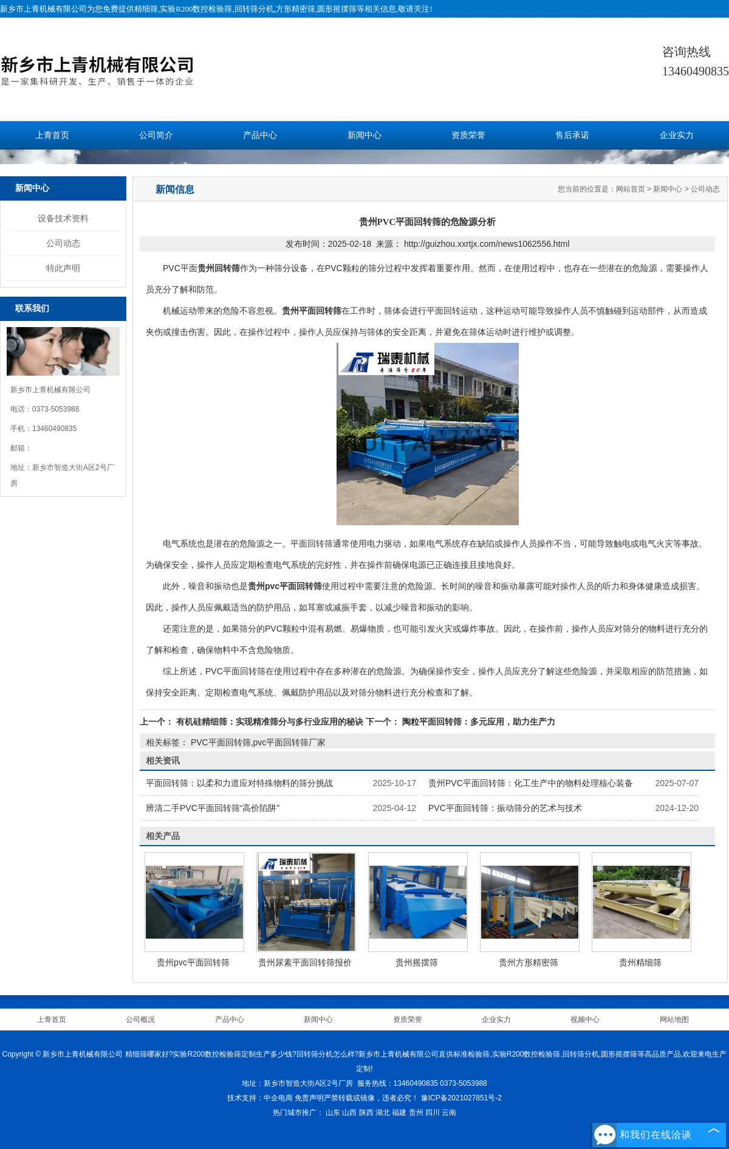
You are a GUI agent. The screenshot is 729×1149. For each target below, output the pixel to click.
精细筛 (146, 8)
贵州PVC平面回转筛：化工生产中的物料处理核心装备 (530, 783)
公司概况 (140, 1019)
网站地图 (674, 1019)
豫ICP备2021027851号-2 (461, 1098)
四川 (432, 1112)
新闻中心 (364, 135)
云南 (449, 1112)
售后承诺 (572, 135)
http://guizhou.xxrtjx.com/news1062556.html (486, 244)
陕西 (366, 1112)
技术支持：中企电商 (260, 1098)
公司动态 (63, 243)
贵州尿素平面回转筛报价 (305, 962)
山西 (349, 1112)
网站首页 (630, 189)
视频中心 (585, 1019)
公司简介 (156, 135)
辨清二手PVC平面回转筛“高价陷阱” (212, 808)
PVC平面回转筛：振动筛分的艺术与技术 (505, 808)
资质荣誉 (468, 135)
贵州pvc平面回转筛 (193, 962)
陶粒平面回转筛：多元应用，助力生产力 (477, 721)
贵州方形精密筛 (528, 962)
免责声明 (309, 1098)
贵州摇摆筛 (416, 962)
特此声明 (63, 268)
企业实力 (677, 135)
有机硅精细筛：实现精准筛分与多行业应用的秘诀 (270, 721)
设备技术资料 (63, 218)
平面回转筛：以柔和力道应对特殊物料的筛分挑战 (239, 783)
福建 (399, 1112)
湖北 (382, 1112)
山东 (333, 1112)
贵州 (416, 1112)
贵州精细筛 (640, 962)
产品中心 (260, 135)
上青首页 (52, 135)
